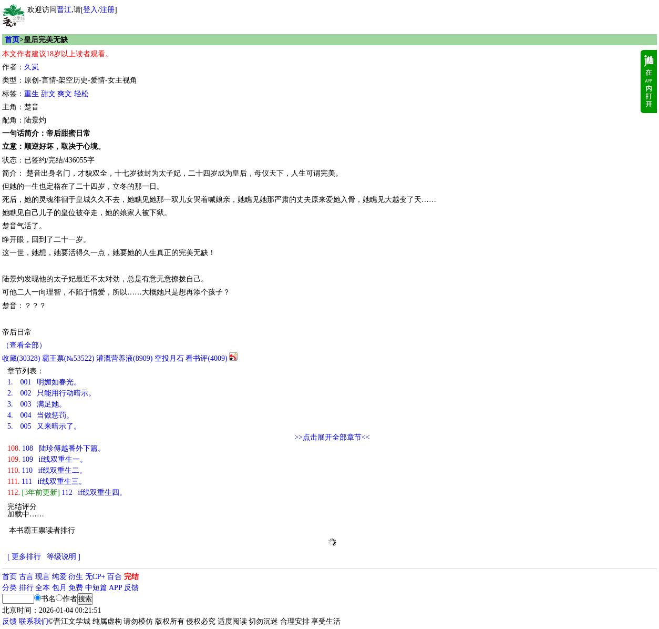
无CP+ (95, 577)
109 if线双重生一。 (47, 459)
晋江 (64, 10)
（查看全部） (24, 345)
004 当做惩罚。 (40, 415)
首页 (12, 40)
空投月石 (169, 358)
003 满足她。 (36, 404)
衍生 (75, 577)
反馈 (131, 588)
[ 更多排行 (24, 557)
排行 (26, 588)
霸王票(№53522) (68, 358)
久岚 (31, 67)
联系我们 (33, 621)
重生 (31, 94)
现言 (42, 577)
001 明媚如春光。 (44, 382)
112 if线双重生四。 (67, 492)
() (21, 358)
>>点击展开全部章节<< (332, 437)
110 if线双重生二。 (47, 470)
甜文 (48, 94)
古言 (26, 577)
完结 (131, 577)
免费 (75, 588)
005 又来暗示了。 (44, 426)
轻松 (81, 94)
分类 (9, 588)
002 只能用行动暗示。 (51, 393)
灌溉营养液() (124, 358)
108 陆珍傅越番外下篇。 (56, 448)
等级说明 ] (63, 557)
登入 (90, 10)
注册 (107, 10)
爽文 (64, 94)
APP (115, 588)
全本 (42, 588)
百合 (114, 577)
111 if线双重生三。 (46, 481)
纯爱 (59, 577)
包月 (59, 588)
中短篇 (96, 588)
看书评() (206, 358)
